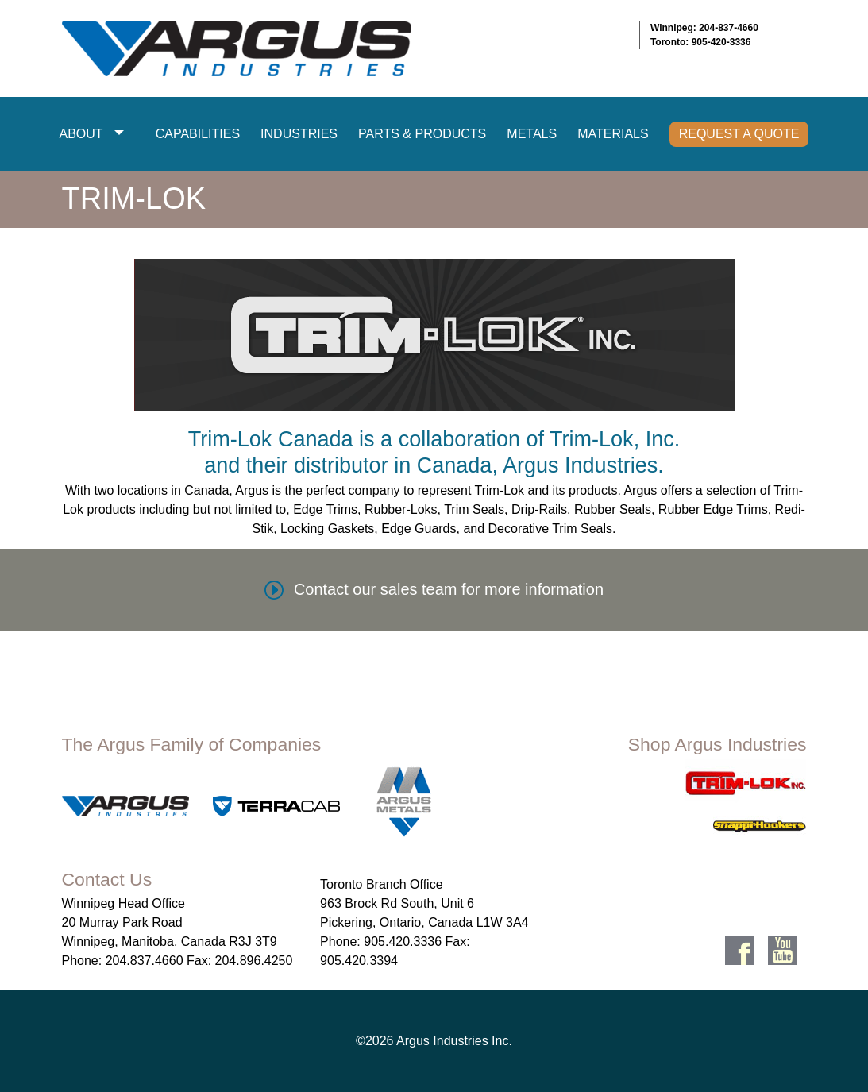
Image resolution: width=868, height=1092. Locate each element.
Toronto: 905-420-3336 (700, 42)
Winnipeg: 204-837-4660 (704, 27)
